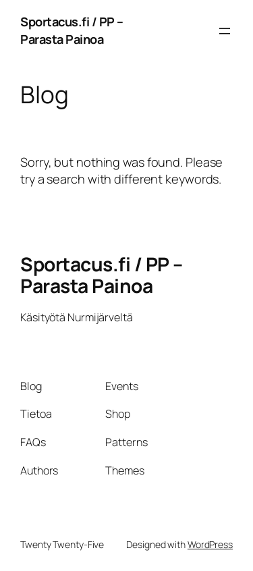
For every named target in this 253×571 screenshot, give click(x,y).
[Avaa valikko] (225, 31)
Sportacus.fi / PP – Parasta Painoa (71, 30)
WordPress (210, 544)
